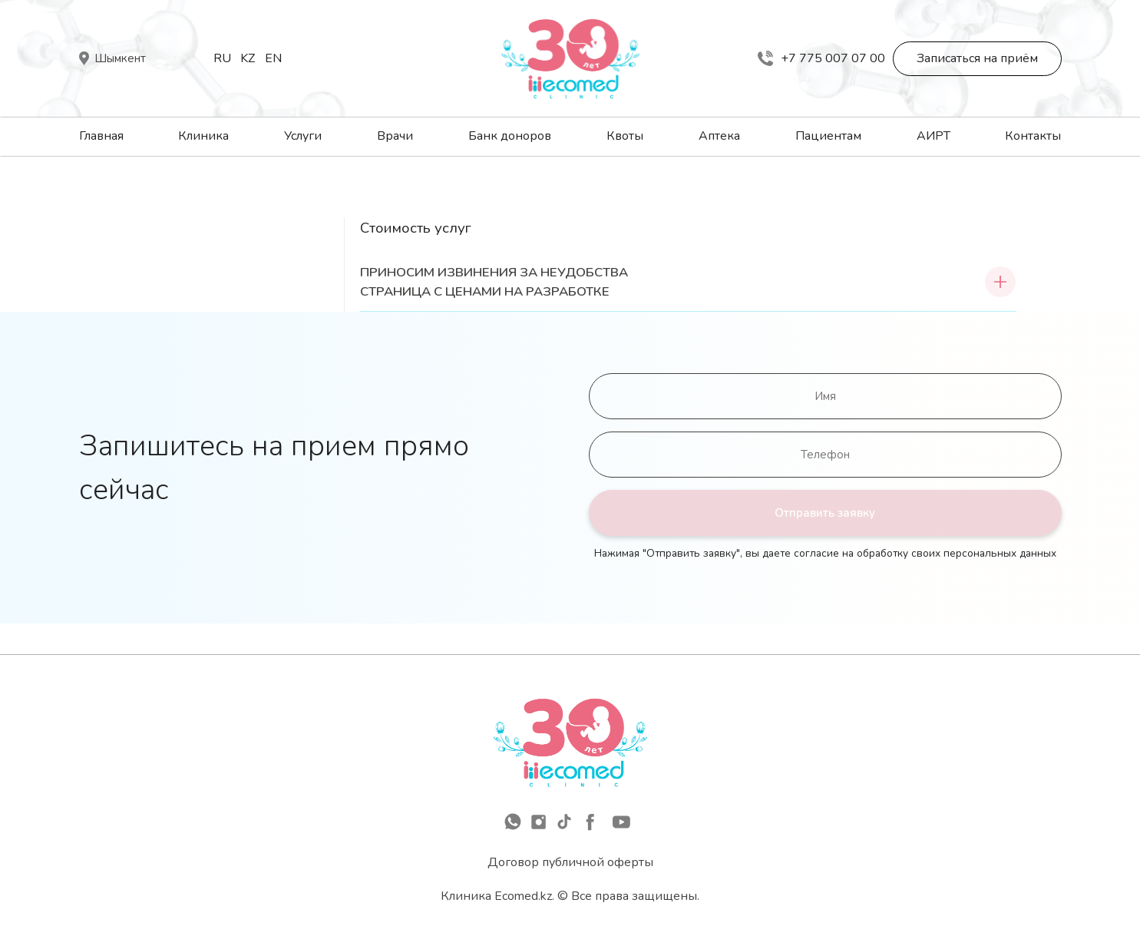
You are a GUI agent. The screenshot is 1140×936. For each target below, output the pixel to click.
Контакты (1033, 135)
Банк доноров (509, 135)
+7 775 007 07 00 (821, 58)
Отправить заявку (825, 513)
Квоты (624, 135)
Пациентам (828, 135)
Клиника (203, 135)
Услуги (303, 135)
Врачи (395, 135)
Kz (247, 58)
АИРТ (933, 135)
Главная (101, 135)
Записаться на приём (977, 58)
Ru (222, 58)
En (273, 58)
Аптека (719, 135)
